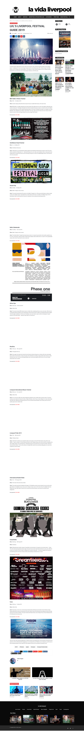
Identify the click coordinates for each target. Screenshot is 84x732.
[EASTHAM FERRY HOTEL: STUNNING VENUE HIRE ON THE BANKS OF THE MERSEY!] (31, 689)
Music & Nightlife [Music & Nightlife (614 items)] (49, 709)
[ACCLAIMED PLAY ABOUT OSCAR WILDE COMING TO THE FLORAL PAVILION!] (69, 79)
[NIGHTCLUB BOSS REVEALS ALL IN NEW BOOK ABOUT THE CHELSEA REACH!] (59, 62)
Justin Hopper (14, 33)
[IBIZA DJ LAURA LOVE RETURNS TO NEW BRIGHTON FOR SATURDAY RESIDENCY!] (46, 689)
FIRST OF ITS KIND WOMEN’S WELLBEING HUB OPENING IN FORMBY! (59, 86)
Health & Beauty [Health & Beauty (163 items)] (39, 709)
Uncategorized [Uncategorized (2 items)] (42, 712)
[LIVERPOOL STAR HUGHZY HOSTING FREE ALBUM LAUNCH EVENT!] (16, 689)
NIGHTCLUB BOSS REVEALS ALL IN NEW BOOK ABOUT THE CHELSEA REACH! (15, 723)
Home (15, 17)
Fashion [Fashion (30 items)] (22, 709)
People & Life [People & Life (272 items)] (59, 709)
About (19, 17)
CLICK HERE (17, 114)
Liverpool (33, 647)
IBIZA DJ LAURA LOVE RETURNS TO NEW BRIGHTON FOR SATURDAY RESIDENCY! (46, 695)
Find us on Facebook (58, 53)
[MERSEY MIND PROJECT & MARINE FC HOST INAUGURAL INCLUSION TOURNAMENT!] (69, 62)
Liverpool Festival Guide (42, 647)
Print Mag (56, 17)
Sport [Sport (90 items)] (66, 709)
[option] (15, 722)
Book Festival (64, 17)
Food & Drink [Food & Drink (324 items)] (30, 709)
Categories (49, 17)
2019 (17, 647)
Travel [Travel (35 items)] (71, 709)
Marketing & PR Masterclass (36, 17)
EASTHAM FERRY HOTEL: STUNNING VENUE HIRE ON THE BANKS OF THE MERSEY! (31, 695)
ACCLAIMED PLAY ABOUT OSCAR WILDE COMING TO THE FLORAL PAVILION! (54, 723)
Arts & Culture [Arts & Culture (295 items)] (14, 709)
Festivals (22, 647)
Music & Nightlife (16, 20)
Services (25, 17)
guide (27, 647)
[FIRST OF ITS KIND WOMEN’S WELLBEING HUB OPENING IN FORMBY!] (59, 79)
